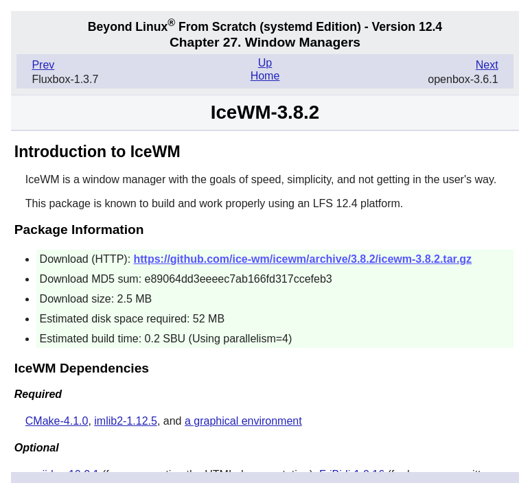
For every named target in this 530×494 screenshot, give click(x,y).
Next (487, 65)
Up (265, 63)
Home (265, 76)
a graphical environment (243, 421)
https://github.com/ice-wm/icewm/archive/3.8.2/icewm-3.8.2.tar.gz (303, 259)
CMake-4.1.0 (57, 421)
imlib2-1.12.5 (125, 421)
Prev (43, 65)
